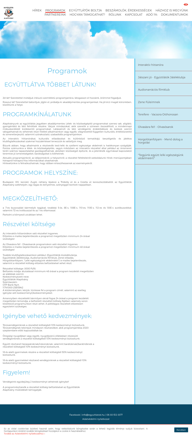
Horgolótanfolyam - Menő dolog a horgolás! (160, 141)
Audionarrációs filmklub (154, 89)
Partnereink (55, 14)
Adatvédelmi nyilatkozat (96, 419)
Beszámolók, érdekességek (128, 10)
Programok (55, 10)
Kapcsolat (133, 14)
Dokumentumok (174, 14)
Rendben (181, 430)
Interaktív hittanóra (150, 64)
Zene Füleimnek (149, 102)
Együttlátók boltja (85, 10)
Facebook (74, 414)
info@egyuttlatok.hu (93, 414)
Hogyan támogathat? (87, 14)
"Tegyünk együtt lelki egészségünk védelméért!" (160, 156)
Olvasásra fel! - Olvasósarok (155, 126)
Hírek (37, 10)
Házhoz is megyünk (172, 10)
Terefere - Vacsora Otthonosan (158, 114)
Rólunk (115, 14)
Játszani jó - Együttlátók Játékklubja (161, 77)
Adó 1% (151, 14)
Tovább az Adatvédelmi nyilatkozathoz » (24, 433)
